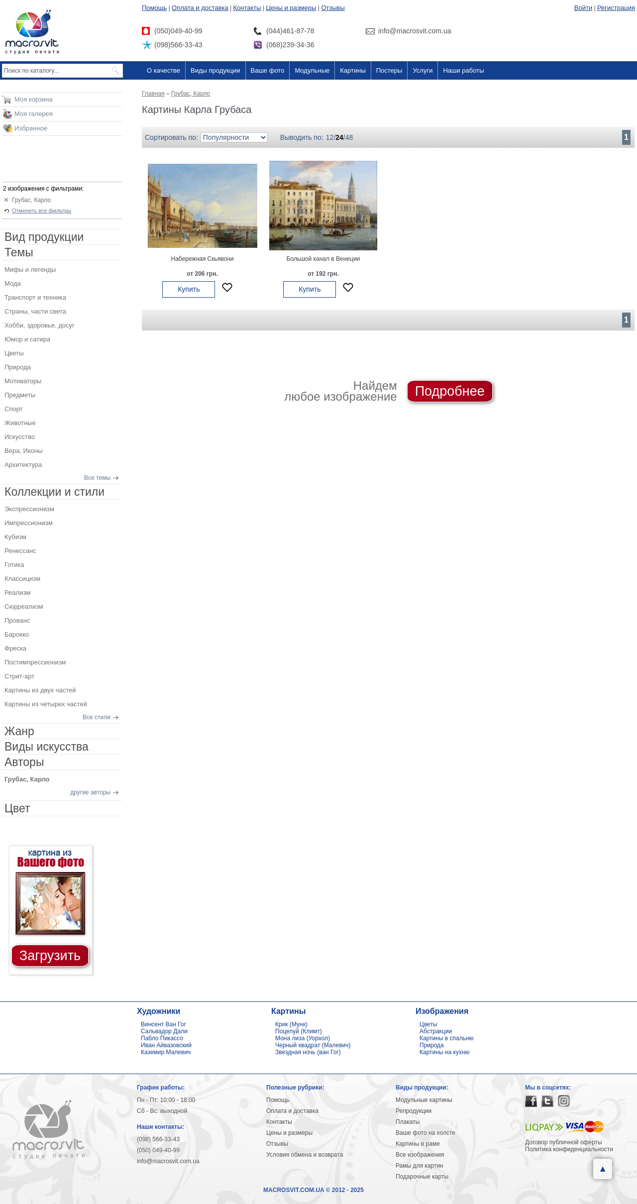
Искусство (19, 436)
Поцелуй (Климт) (298, 1031)
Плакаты (408, 1121)
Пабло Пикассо (162, 1038)
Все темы (97, 477)
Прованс (17, 620)
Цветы (13, 353)
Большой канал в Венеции (323, 258)
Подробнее (450, 391)
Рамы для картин (419, 1165)
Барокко (16, 634)
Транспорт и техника (35, 297)
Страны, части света (35, 311)
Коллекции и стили (54, 491)
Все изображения (420, 1154)
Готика (14, 564)
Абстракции (436, 1031)
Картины (353, 70)
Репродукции (413, 1110)
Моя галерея (33, 113)
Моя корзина (33, 99)
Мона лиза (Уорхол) (302, 1038)
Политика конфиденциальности (569, 1149)
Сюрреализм (23, 606)
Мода (12, 283)
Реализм (17, 592)
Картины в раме (418, 1143)
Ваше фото (268, 70)
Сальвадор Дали (164, 1031)
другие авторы (90, 792)
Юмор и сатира (27, 339)
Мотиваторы (22, 381)
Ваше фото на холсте (425, 1132)
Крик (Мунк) (291, 1024)
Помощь (154, 7)
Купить (189, 289)
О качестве (163, 70)
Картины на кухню (445, 1052)
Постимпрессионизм (35, 662)
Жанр (19, 731)
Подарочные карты (422, 1176)
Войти (583, 7)
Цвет (17, 808)
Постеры (389, 70)
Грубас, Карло (31, 200)
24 (339, 137)
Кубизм (15, 537)
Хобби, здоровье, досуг (39, 325)
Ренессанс (20, 550)
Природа (17, 367)
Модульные (312, 70)
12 (330, 137)
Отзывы (333, 7)
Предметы (19, 395)
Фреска (15, 648)
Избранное (30, 128)
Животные (20, 423)
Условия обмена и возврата (304, 1154)
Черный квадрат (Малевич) (313, 1045)
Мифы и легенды (30, 269)
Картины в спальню (447, 1038)
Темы (18, 252)
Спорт (13, 409)
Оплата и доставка (200, 7)
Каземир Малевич (166, 1052)
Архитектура (23, 464)
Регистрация (616, 7)
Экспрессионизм (29, 509)
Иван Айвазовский (166, 1045)
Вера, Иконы (23, 450)
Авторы (24, 762)
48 (349, 137)
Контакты (247, 7)
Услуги (422, 70)
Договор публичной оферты (563, 1142)
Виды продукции (215, 70)
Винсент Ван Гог (163, 1024)
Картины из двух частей (40, 690)
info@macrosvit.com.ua (168, 1161)
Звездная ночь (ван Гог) (308, 1052)
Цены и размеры (291, 7)
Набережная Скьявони (202, 258)
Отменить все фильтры (41, 211)
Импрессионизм (28, 523)
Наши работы (463, 70)
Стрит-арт (19, 676)
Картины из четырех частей (45, 704)
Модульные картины (424, 1099)
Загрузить (50, 955)
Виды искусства (46, 746)
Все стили (96, 717)
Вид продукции (44, 236)
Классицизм (22, 578)
